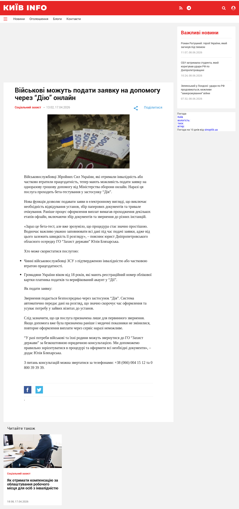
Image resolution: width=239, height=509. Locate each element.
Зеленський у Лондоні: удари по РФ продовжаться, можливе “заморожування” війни (203, 89)
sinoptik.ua (211, 129)
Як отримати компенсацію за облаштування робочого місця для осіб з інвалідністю (32, 484)
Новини (19, 19)
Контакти (73, 19)
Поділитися (153, 107)
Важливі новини (199, 32)
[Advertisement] (88, 52)
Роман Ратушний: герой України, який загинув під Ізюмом (204, 45)
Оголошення (39, 19)
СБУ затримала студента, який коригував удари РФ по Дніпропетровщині (200, 66)
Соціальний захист (28, 107)
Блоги (57, 19)
